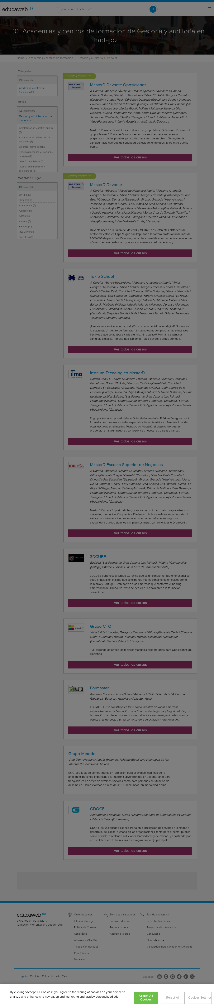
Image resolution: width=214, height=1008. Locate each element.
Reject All (173, 998)
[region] (107, 996)
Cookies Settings (200, 998)
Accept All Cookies (146, 997)
